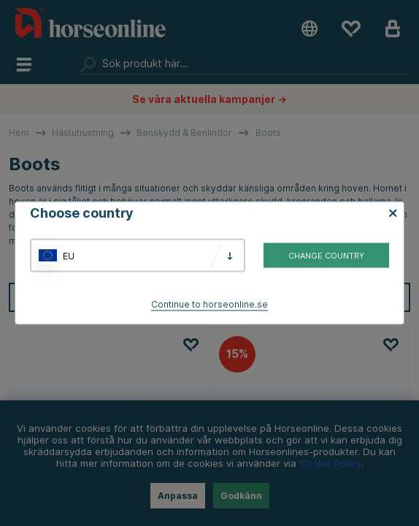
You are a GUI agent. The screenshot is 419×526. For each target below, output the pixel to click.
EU (68, 255)
